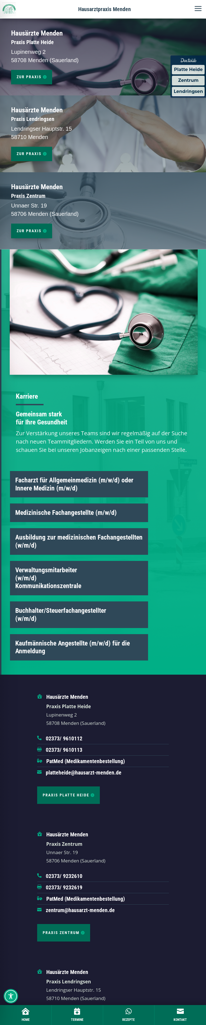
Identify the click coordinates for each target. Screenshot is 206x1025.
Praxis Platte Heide (66, 795)
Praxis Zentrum (61, 932)
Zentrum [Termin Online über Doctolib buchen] (188, 80)
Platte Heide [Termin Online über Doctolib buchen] (188, 69)
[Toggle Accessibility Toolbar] (10, 996)
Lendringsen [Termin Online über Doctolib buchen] (188, 91)
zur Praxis (29, 77)
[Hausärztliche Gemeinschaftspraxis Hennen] (9, 9)
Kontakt (180, 1020)
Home (26, 1020)
